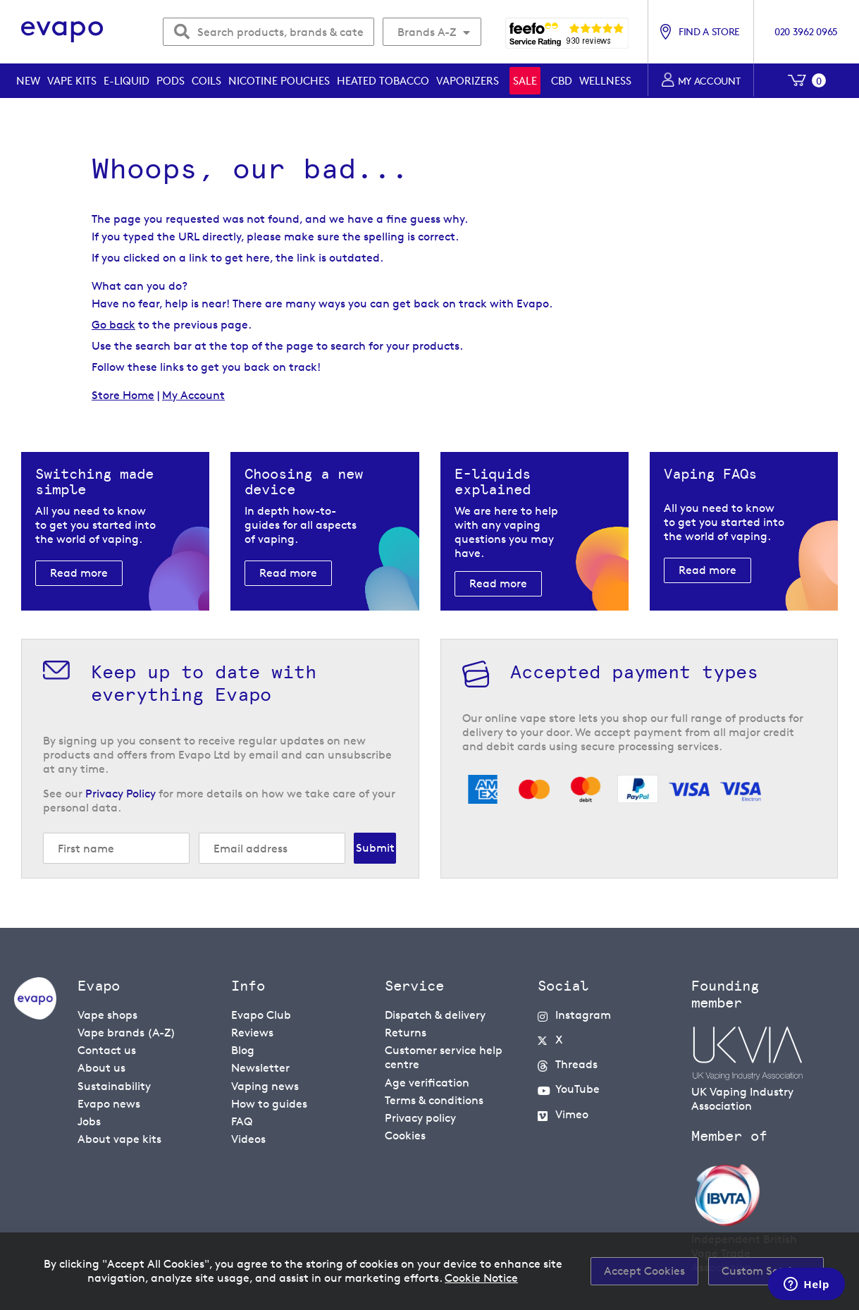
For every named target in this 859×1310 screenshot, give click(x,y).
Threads (576, 1064)
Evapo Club (261, 1015)
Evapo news (109, 1103)
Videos (248, 1138)
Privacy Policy (120, 793)
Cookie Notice (481, 1278)
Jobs (89, 1120)
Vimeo (571, 1113)
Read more (79, 573)
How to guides (269, 1103)
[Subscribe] (375, 848)
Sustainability (114, 1085)
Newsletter (260, 1068)
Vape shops (107, 1015)
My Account (193, 395)
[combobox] (268, 32)
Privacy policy (420, 1117)
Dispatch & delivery (435, 1015)
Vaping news (265, 1085)
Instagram (583, 1015)
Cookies (405, 1134)
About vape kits (119, 1138)
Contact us (107, 1050)
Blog (242, 1050)
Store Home (123, 395)
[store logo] (62, 32)
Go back (113, 324)
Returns (405, 1032)
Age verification (427, 1082)
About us (101, 1068)
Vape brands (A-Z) (126, 1032)
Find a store (709, 31)
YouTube (577, 1089)
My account (709, 81)
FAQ (241, 1120)
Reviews (252, 1032)
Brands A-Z (426, 32)
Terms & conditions (434, 1099)
